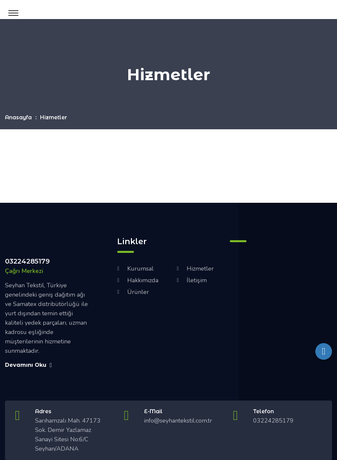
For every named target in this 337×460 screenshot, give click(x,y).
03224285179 (27, 261)
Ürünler (138, 292)
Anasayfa (18, 117)
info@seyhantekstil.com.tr (178, 421)
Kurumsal (140, 269)
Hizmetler (200, 269)
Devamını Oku (28, 365)
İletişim (197, 280)
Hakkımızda (142, 280)
